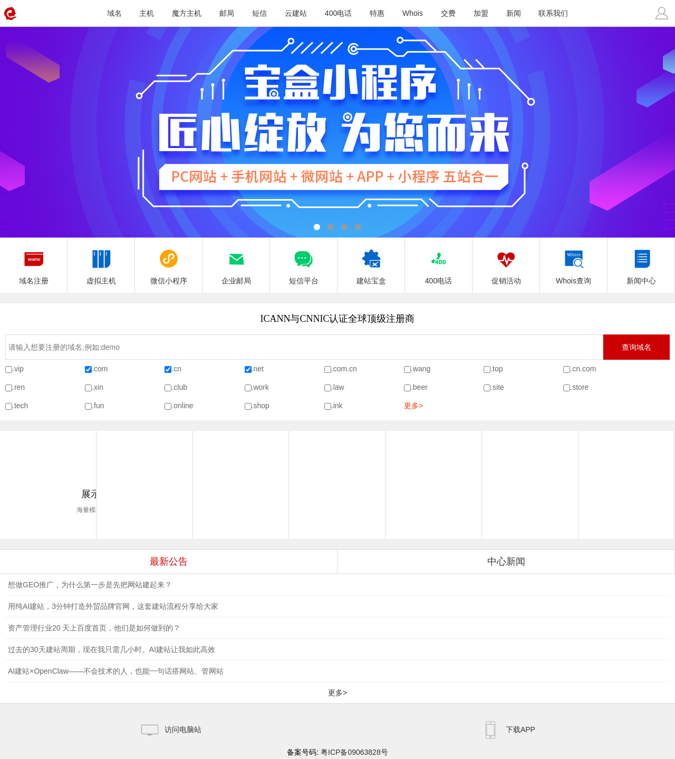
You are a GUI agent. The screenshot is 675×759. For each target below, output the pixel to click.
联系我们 (553, 13)
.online (182, 405)
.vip (18, 368)
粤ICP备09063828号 (354, 752)
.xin (97, 387)
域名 (114, 13)
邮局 (226, 13)
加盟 (481, 13)
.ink (337, 405)
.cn (176, 368)
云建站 (296, 13)
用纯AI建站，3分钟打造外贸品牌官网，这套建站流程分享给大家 (113, 606)
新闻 (513, 13)
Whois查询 (573, 264)
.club (179, 387)
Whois (412, 13)
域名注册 (34, 264)
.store (579, 387)
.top (496, 368)
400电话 (338, 13)
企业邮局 (236, 264)
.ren (18, 387)
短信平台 (304, 264)
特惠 (377, 13)
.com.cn (344, 368)
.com (100, 368)
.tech (20, 405)
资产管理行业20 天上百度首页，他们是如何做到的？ (94, 628)
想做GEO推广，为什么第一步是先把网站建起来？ (90, 584)
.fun (98, 405)
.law (337, 387)
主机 (146, 13)
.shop (260, 405)
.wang (420, 368)
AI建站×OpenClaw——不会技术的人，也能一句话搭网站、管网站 (116, 671)
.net (258, 368)
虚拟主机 (101, 264)
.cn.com (583, 368)
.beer (419, 387)
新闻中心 (641, 264)
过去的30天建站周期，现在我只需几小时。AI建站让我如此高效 (111, 649)
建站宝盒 (371, 264)
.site (497, 387)
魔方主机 (186, 13)
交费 (448, 13)
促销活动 (506, 264)
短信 (259, 13)
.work (260, 387)
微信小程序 (168, 264)
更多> (413, 405)
